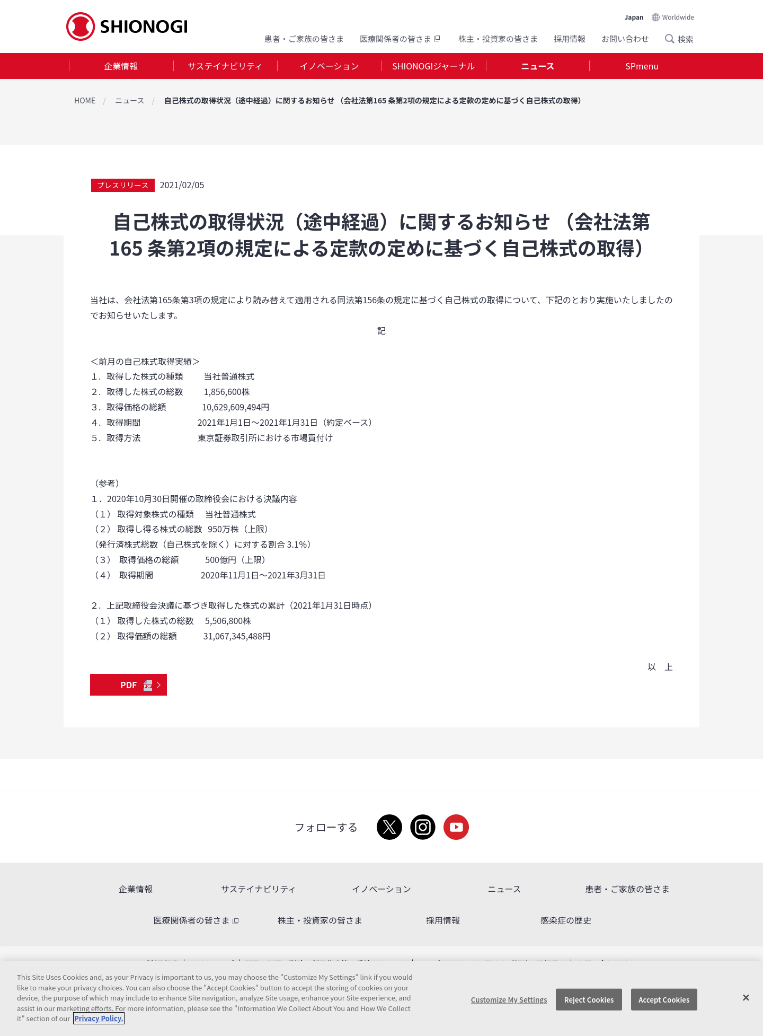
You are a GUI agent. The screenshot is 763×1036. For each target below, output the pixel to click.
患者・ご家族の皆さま (304, 38)
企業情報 (121, 65)
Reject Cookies (589, 999)
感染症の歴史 (565, 920)
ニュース (537, 65)
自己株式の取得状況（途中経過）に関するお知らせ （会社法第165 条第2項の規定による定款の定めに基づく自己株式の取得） (374, 100)
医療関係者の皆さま (401, 38)
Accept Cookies (663, 999)
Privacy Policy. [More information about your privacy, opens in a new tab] (98, 1018)
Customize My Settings (509, 999)
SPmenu (642, 65)
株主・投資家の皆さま (498, 38)
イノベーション (329, 65)
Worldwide (678, 16)
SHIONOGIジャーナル (433, 65)
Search (673, 38)
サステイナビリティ (225, 65)
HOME (84, 100)
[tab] (121, 66)
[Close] (746, 997)
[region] (381, 998)
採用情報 (569, 38)
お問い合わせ (625, 38)
